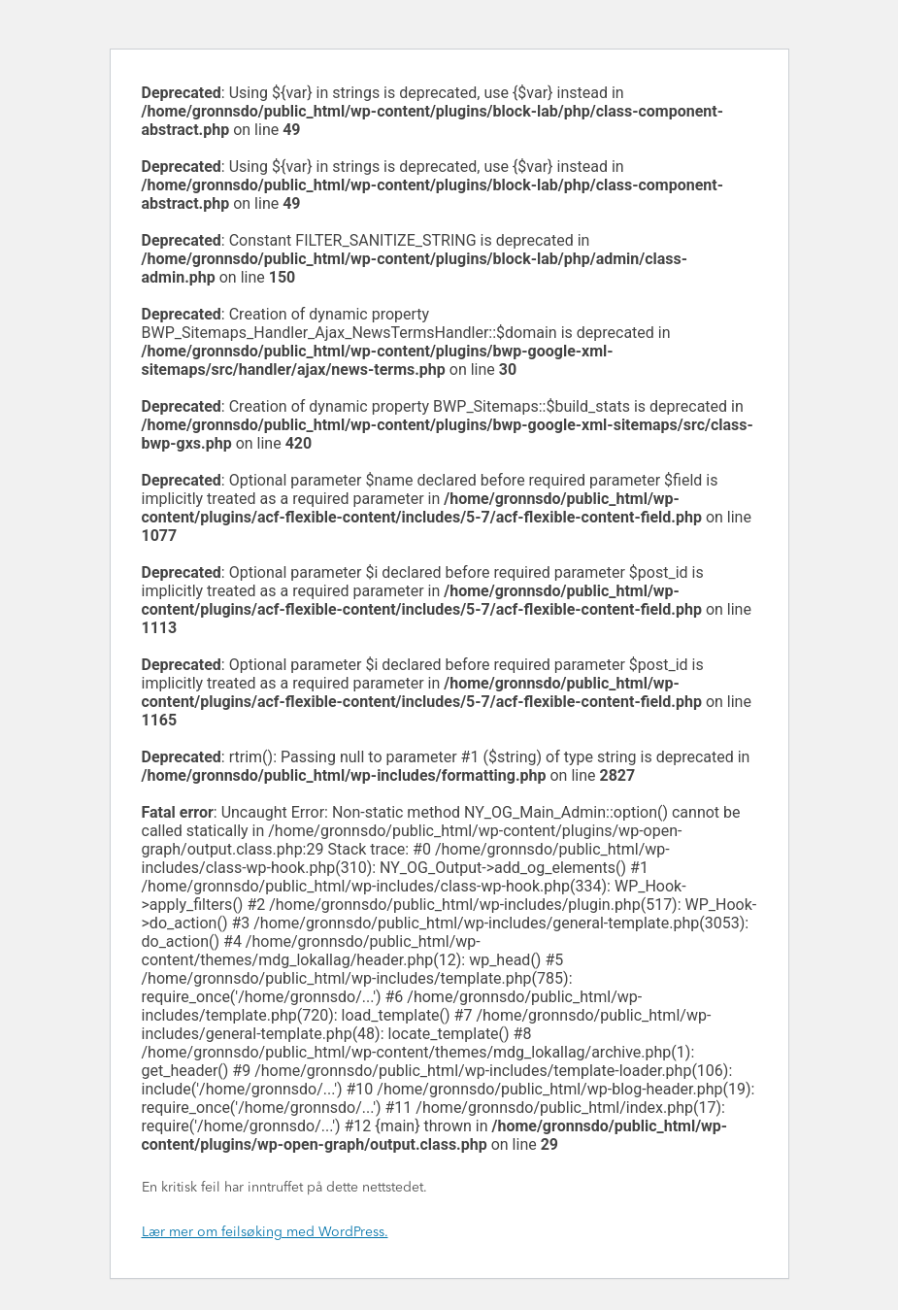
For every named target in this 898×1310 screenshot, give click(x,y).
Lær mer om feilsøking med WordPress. (265, 1232)
